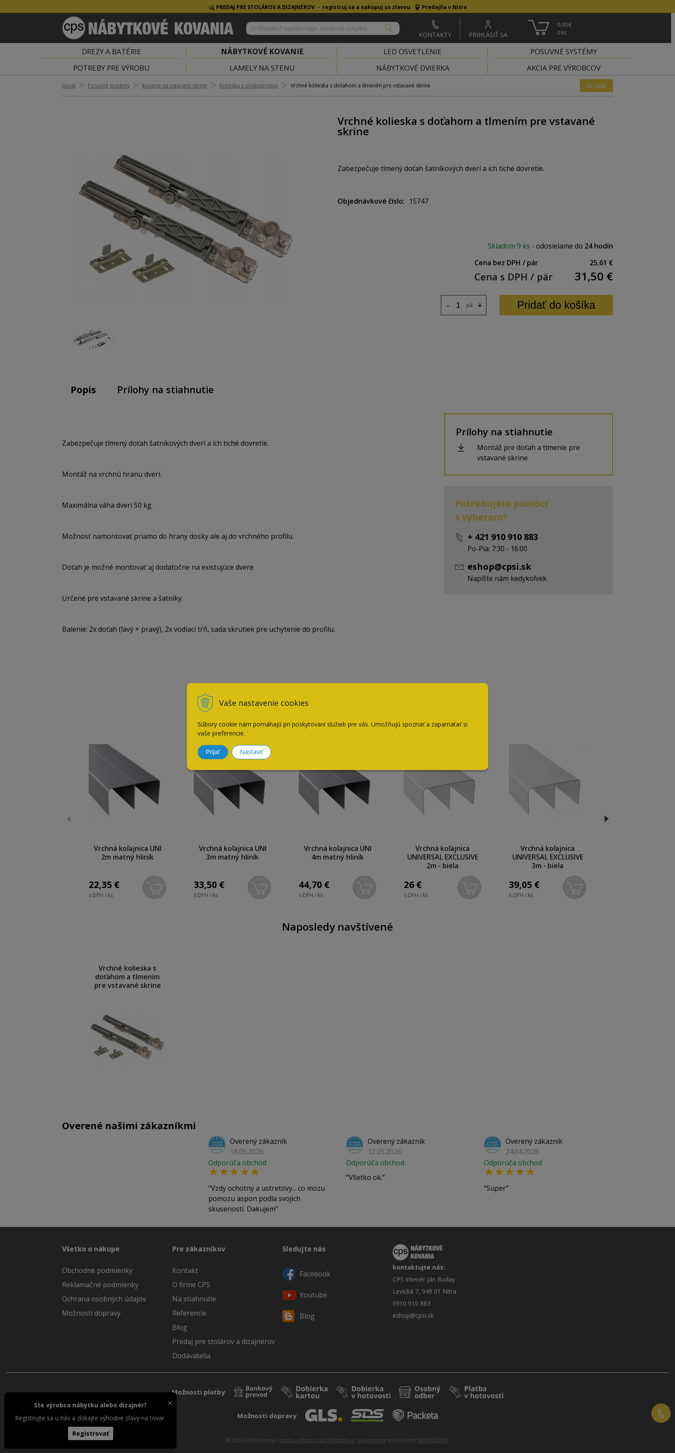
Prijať (213, 751)
